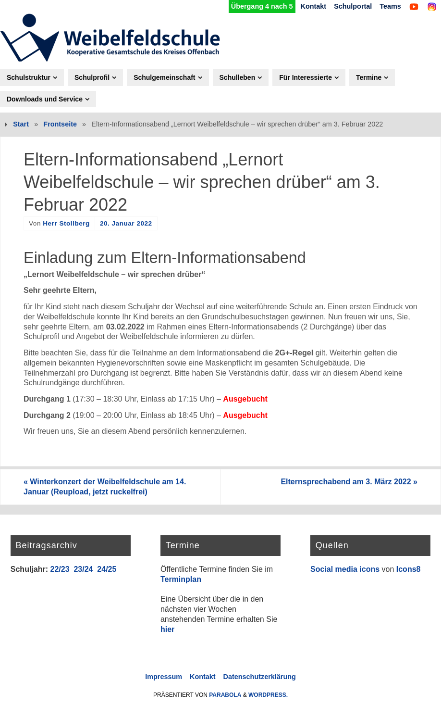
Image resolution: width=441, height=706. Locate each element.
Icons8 (408, 569)
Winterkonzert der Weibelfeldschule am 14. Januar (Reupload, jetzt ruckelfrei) (105, 487)
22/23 (59, 569)
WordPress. (268, 695)
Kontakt (314, 6)
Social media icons (345, 569)
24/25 (106, 569)
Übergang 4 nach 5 (262, 6)
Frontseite (60, 124)
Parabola (225, 695)
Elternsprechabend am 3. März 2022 (349, 482)
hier (167, 629)
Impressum (163, 677)
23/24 (83, 569)
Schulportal (353, 6)
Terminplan (180, 579)
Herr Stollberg (66, 223)
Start (21, 124)
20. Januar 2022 (126, 223)
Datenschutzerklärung (259, 677)
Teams (390, 6)
